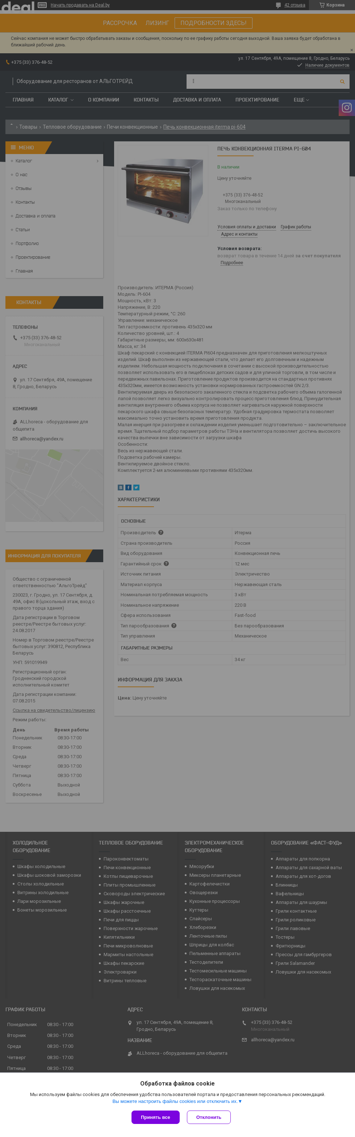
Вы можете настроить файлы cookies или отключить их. (175, 1101)
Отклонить (208, 1117)
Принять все (155, 1117)
